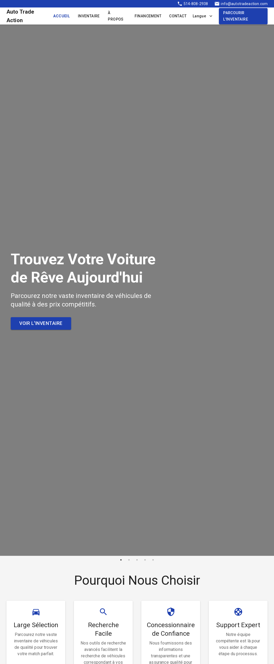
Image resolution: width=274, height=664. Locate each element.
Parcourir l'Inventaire (243, 16)
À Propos (117, 16)
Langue (203, 16)
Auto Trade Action (20, 16)
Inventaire (88, 16)
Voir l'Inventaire (41, 323)
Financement (148, 16)
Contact (177, 16)
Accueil (61, 16)
